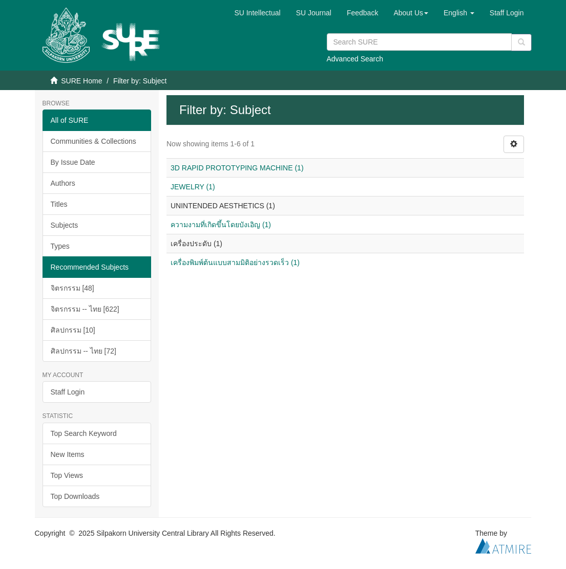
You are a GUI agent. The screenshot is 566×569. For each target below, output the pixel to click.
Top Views (67, 475)
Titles (59, 204)
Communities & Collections (93, 141)
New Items (68, 454)
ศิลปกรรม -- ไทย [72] (83, 351)
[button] (411, 13)
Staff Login (68, 392)
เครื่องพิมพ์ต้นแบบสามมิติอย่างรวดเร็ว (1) (235, 262)
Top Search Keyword (84, 433)
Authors (63, 183)
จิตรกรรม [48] (72, 288)
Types (60, 246)
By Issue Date (73, 162)
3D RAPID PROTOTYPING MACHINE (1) (237, 168)
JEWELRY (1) (193, 187)
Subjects (64, 225)
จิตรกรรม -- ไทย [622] (85, 309)
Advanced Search (355, 59)
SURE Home (81, 81)
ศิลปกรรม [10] (73, 330)
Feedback (362, 13)
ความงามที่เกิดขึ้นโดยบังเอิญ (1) (221, 225)
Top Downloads (75, 496)
